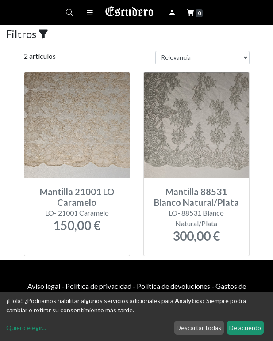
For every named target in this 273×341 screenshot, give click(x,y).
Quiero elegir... (26, 327)
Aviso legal (43, 286)
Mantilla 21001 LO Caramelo (77, 197)
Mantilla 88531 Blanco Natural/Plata (196, 197)
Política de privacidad (98, 286)
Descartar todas (199, 327)
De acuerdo (245, 327)
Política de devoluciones (173, 286)
